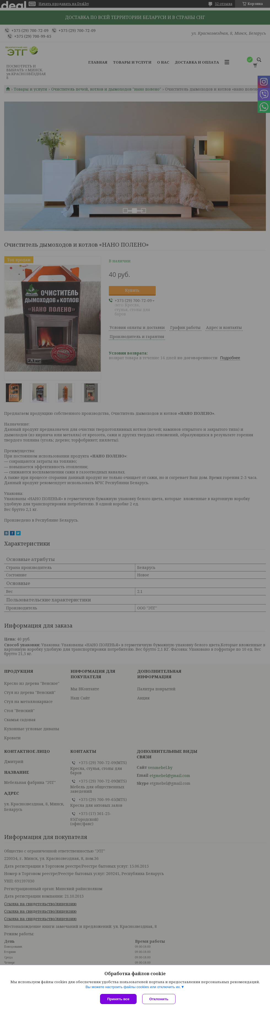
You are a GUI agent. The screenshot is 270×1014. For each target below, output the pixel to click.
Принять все (118, 999)
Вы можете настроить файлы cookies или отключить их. (133, 987)
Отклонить (158, 999)
